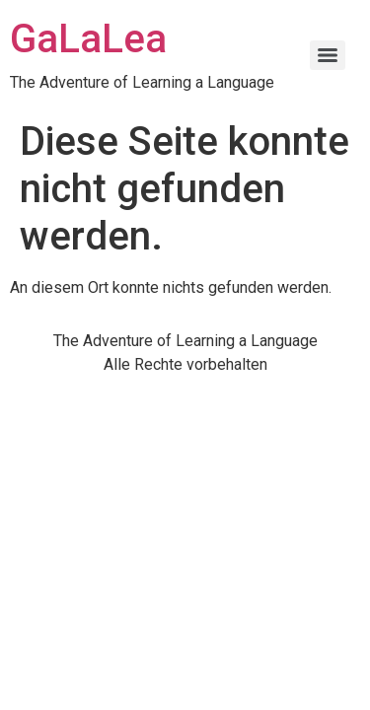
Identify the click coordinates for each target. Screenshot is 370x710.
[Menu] (327, 55)
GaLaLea (88, 39)
